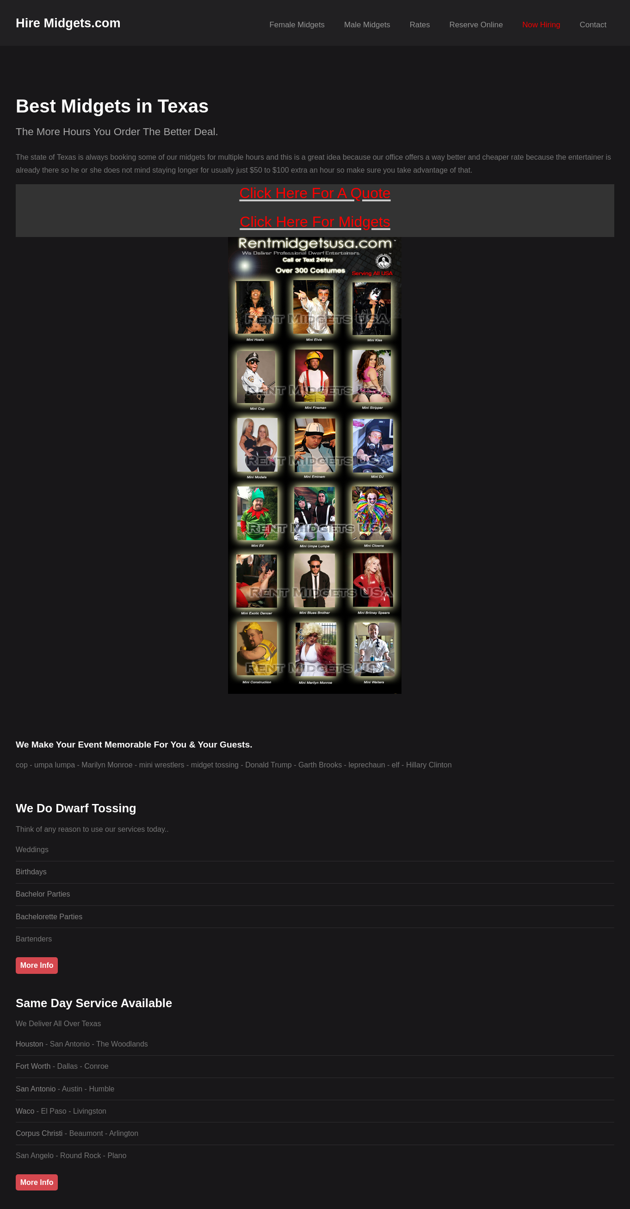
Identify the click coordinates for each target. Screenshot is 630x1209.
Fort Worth (34, 1066)
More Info (37, 965)
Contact (593, 24)
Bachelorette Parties (49, 917)
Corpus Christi (40, 1133)
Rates (420, 24)
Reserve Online (476, 24)
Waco (26, 1111)
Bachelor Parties (43, 894)
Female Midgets (297, 24)
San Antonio (37, 1089)
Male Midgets (367, 24)
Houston (30, 1044)
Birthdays (31, 872)
